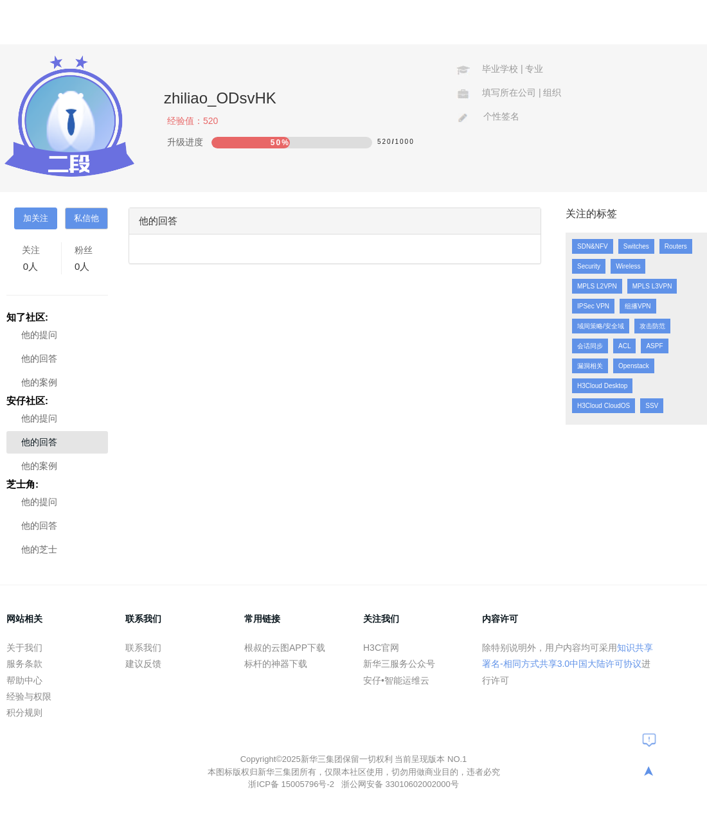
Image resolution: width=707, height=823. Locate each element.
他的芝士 (39, 549)
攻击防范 (652, 326)
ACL (624, 346)
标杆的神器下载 (275, 664)
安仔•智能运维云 (396, 680)
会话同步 (590, 346)
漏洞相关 (590, 365)
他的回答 (39, 358)
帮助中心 (24, 680)
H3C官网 (381, 647)
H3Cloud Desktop (602, 385)
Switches (636, 246)
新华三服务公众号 (399, 664)
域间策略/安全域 (600, 326)
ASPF (654, 346)
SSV (651, 405)
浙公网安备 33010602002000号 (400, 784)
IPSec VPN (593, 306)
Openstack (633, 365)
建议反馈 (143, 664)
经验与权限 (28, 696)
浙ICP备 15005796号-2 (292, 784)
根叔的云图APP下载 (284, 647)
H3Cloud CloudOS (603, 405)
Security (588, 266)
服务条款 (24, 664)
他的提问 (39, 335)
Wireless (628, 266)
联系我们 (143, 647)
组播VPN (638, 306)
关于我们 (24, 647)
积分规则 (24, 712)
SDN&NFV (592, 246)
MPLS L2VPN (597, 286)
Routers (676, 246)
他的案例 (39, 382)
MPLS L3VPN (652, 286)
